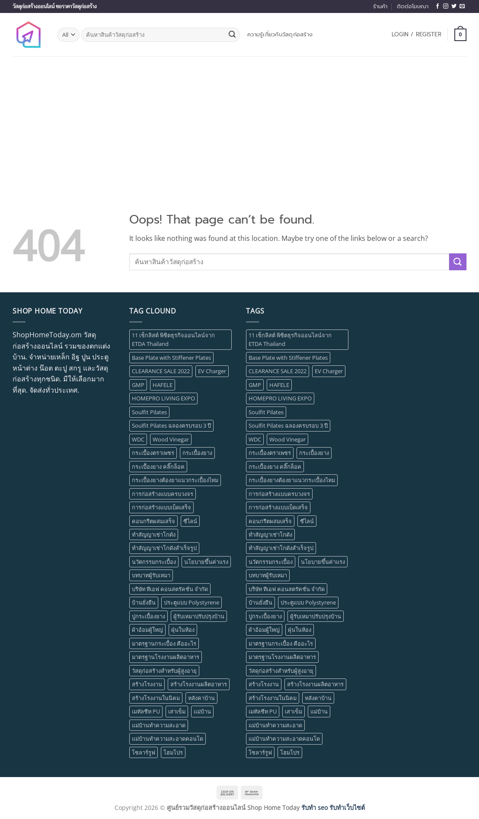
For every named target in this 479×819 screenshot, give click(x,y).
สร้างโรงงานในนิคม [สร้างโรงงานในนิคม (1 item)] (156, 698)
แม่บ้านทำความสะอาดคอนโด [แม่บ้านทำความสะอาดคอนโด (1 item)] (167, 738)
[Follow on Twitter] (454, 6)
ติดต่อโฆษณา (412, 6)
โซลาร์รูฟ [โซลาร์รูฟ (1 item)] (143, 752)
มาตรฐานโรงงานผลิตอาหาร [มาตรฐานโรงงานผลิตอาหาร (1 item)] (165, 657)
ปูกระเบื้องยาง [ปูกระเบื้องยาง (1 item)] (148, 616)
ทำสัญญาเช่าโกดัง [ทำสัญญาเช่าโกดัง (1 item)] (154, 534)
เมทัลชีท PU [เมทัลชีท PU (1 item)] (146, 711)
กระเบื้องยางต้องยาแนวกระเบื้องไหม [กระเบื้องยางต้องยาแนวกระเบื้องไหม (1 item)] (175, 480)
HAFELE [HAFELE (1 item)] (162, 385)
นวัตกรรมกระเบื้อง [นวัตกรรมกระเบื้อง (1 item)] (154, 562)
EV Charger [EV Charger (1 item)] (212, 371)
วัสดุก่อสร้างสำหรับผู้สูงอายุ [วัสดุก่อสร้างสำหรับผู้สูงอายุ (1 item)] (164, 671)
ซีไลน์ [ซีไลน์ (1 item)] (190, 521)
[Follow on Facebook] (437, 6)
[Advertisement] (239, 121)
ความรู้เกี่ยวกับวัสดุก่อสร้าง (280, 34)
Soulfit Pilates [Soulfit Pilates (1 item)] (149, 412)
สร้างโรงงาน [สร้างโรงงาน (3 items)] (147, 684)
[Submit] (232, 35)
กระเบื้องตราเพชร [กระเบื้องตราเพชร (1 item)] (153, 453)
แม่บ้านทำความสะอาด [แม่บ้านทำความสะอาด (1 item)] (158, 725)
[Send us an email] (462, 6)
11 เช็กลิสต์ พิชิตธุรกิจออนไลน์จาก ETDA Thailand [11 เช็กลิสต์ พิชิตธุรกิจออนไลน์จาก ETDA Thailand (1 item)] (173, 339)
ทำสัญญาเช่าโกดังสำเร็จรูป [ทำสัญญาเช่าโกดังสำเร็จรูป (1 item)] (164, 548)
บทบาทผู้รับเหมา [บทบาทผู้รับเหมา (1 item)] (151, 575)
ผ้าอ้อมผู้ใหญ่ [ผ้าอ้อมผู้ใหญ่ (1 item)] (147, 629)
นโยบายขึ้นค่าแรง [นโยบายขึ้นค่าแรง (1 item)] (206, 562)
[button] (416, 34)
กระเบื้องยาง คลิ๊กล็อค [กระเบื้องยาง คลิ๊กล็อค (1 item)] (158, 466)
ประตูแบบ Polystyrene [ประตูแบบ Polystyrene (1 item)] (191, 602)
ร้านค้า (380, 6)
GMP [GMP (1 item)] (138, 385)
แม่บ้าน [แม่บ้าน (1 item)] (202, 711)
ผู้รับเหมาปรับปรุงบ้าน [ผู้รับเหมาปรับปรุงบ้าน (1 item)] (198, 616)
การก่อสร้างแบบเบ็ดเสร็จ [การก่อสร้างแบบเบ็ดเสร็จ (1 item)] (161, 507)
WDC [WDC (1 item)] (138, 439)
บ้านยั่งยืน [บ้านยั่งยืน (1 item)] (144, 602)
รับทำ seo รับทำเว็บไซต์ (333, 807)
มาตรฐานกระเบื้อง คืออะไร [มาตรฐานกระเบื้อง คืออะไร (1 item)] (164, 643)
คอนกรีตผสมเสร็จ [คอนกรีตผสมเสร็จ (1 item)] (153, 521)
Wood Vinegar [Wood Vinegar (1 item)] (171, 439)
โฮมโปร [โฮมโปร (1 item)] (173, 752)
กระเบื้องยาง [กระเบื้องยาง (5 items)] (197, 453)
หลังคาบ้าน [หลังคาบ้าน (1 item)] (201, 698)
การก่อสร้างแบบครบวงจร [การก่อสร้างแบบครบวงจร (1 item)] (162, 494)
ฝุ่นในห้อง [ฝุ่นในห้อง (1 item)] (183, 629)
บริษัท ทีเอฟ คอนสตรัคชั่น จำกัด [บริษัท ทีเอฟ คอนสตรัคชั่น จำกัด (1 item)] (170, 589)
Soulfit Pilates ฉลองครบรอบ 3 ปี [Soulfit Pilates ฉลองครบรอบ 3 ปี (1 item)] (171, 425)
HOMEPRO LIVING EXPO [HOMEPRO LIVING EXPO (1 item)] (163, 398)
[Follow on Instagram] (445, 6)
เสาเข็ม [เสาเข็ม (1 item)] (176, 711)
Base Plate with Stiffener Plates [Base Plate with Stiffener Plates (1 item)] (171, 358)
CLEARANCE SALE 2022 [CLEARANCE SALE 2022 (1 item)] (161, 371)
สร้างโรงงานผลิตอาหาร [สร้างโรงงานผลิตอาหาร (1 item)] (198, 684)
